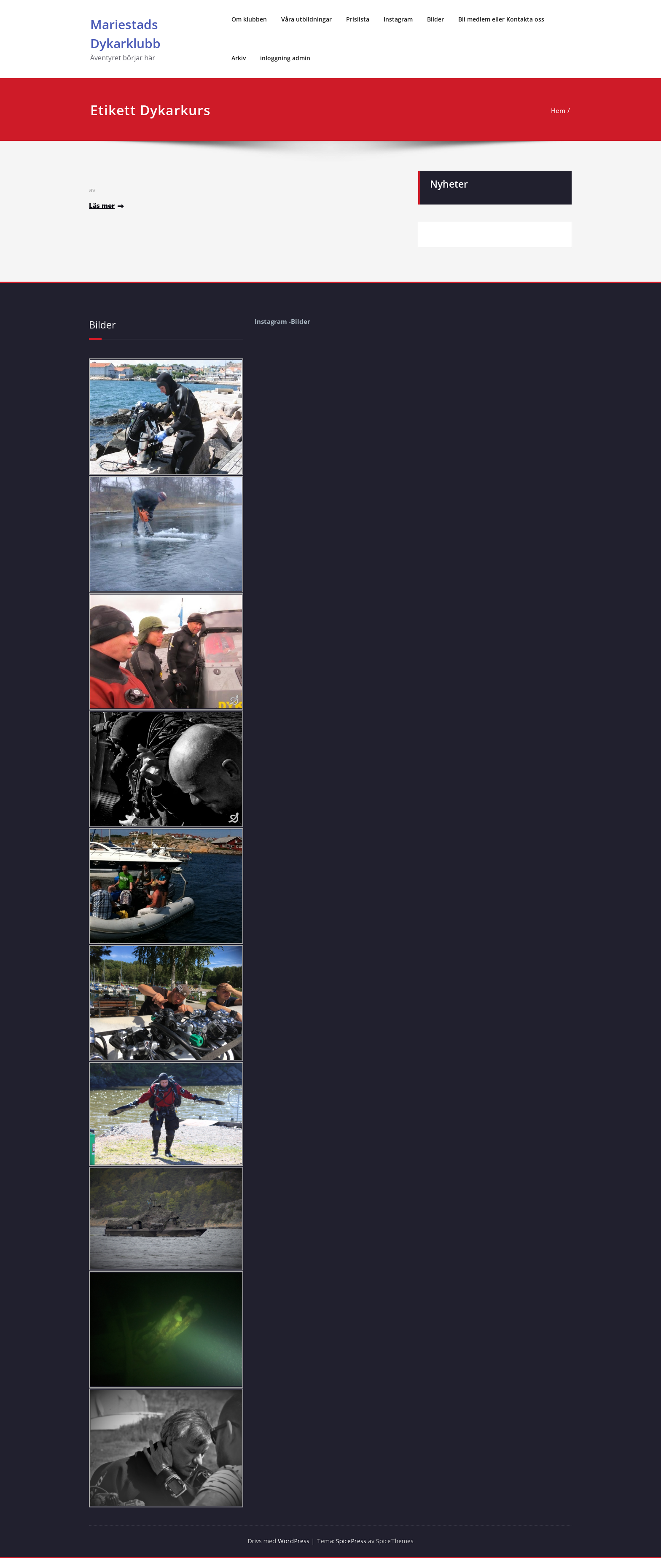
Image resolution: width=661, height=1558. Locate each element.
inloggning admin (285, 58)
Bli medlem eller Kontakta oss (501, 19)
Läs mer (102, 206)
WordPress (292, 1541)
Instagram (398, 19)
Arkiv (238, 58)
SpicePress (352, 1541)
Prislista (357, 19)
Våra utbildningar (306, 19)
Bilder (435, 19)
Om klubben (249, 19)
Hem (558, 110)
